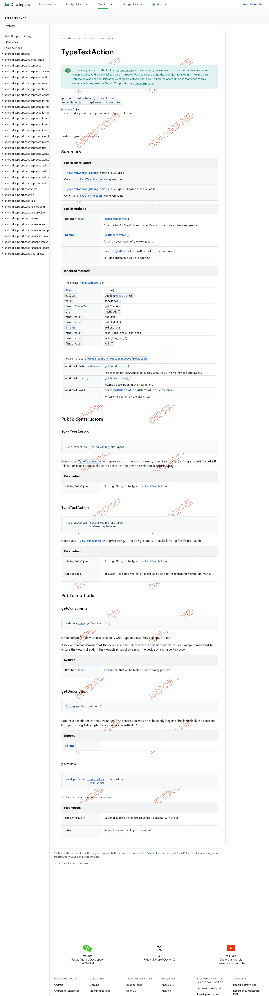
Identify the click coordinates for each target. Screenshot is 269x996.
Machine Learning (100, 990)
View (80, 218)
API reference (15, 18)
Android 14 (167, 990)
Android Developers (72, 38)
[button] (24, 54)
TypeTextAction (76, 173)
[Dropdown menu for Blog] (167, 4)
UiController (126, 251)
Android (58, 984)
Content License (156, 853)
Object (80, 102)
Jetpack (127, 74)
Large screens (134, 984)
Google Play (130, 4)
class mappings (144, 83)
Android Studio (252, 4)
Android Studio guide (209, 988)
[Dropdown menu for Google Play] (143, 4)
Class (78, 306)
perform (109, 251)
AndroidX (96, 74)
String (93, 173)
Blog (159, 4)
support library (125, 70)
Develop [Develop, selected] (103, 4)
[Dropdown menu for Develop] (113, 4)
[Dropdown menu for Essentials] (57, 4)
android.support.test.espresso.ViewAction (116, 358)
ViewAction (114, 102)
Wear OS (131, 990)
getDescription (115, 235)
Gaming (94, 984)
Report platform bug (245, 984)
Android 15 (167, 984)
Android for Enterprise (67, 990)
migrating (109, 79)
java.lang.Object (71, 109)
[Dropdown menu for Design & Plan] (88, 4)
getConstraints (115, 218)
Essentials (45, 4)
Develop (91, 38)
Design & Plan (74, 4)
